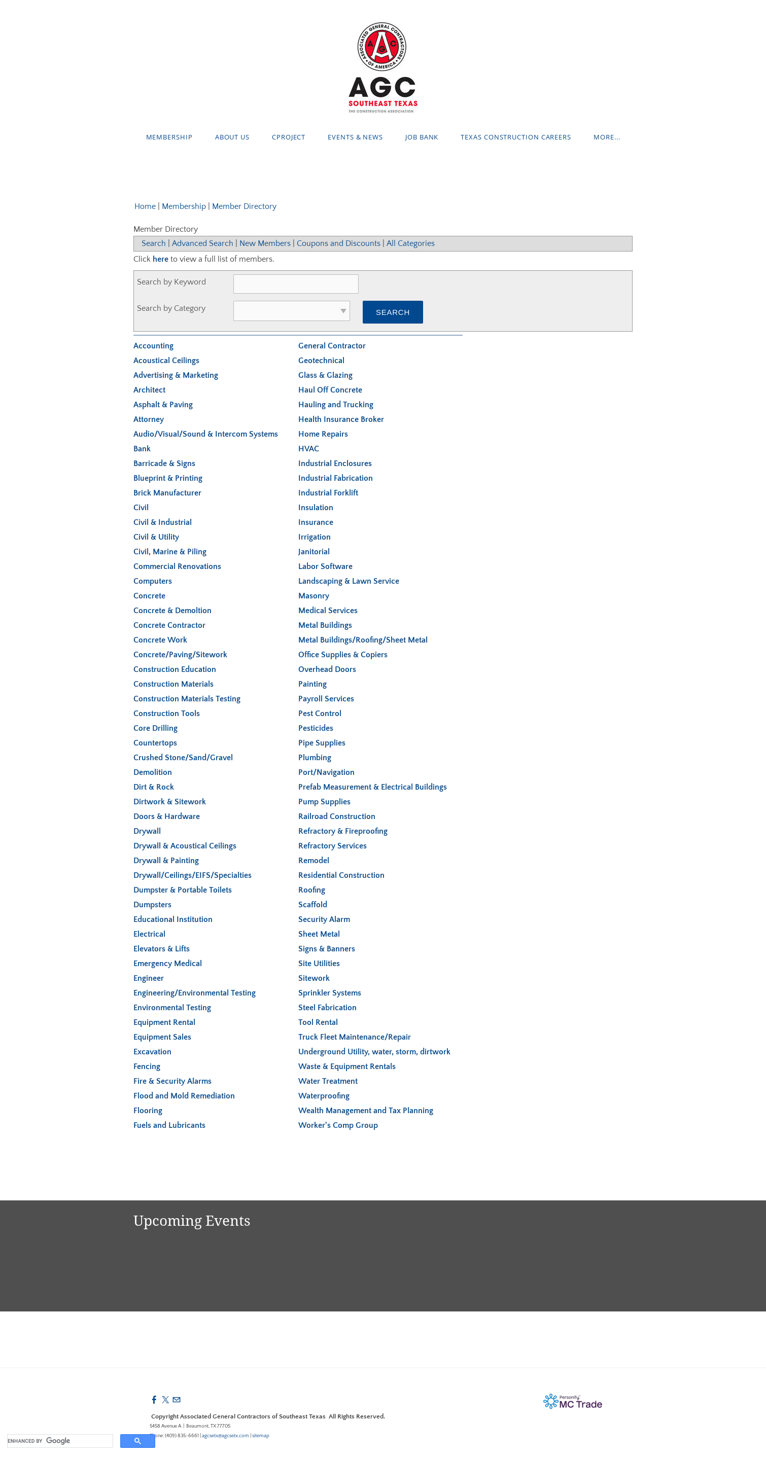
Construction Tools (166, 713)
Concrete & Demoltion (172, 610)
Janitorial (314, 551)
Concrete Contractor (169, 625)
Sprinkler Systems (329, 993)
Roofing (311, 890)
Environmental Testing (172, 1007)
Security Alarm (324, 919)
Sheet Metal (319, 934)
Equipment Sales (162, 1037)
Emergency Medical (167, 963)
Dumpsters (152, 904)
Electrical (149, 934)
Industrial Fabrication (335, 478)
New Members (265, 243)
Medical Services (328, 610)
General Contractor (332, 345)
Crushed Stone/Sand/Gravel (183, 757)
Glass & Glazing (325, 375)
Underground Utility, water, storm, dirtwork (374, 1051)
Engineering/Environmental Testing (194, 993)
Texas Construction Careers (516, 136)
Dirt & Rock (153, 787)
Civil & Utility (156, 537)
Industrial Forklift (328, 492)
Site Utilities (319, 963)
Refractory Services (332, 845)
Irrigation (314, 537)
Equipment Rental (164, 1022)
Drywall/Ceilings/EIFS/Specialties (192, 875)
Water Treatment (328, 1081)
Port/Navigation (326, 772)
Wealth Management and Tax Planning (365, 1110)
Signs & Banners (326, 948)
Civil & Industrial (162, 522)
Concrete (149, 595)
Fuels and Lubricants (169, 1125)
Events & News (355, 136)
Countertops (155, 743)
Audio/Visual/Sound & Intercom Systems (205, 434)
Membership (169, 136)
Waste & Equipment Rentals (347, 1066)
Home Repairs (323, 434)
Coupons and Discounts (338, 243)
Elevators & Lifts (161, 948)
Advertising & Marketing (175, 375)
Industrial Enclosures (335, 463)
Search (154, 243)
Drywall (147, 831)
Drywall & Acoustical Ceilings (184, 845)
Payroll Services (326, 698)
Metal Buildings (325, 625)
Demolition (152, 772)
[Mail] (176, 1400)
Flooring (147, 1110)
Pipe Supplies (321, 743)
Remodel (313, 860)
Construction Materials (173, 684)
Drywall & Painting (166, 860)
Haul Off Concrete (330, 390)
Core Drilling (155, 728)
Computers (152, 581)
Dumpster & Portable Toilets (182, 890)
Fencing (146, 1066)
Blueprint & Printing (167, 478)
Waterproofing (324, 1095)
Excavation (152, 1051)
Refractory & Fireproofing (343, 831)
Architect (149, 390)
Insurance (315, 522)
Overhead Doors (327, 669)
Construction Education (174, 669)
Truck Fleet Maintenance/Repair (354, 1037)
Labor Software (325, 566)
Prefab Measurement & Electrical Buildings (372, 787)
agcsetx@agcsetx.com (225, 1436)
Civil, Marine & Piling (169, 551)
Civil (141, 507)
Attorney (148, 419)
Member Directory (244, 206)
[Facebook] (154, 1400)
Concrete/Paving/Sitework (180, 654)
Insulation (315, 507)
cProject (288, 136)
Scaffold (312, 904)
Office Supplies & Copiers (343, 654)
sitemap (260, 1436)
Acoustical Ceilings (166, 360)
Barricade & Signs (164, 463)
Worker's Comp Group (338, 1125)
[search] (59, 1441)
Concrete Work (160, 640)
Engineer (148, 978)
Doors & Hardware (166, 816)
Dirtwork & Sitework (169, 801)
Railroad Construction (336, 816)
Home (145, 206)
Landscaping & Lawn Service (348, 581)
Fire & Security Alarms (172, 1081)
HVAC (308, 448)
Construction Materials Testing (186, 698)
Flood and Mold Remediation (184, 1095)
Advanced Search (202, 243)
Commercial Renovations (177, 566)
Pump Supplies (324, 801)
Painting (312, 684)
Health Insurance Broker (341, 419)
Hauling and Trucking (335, 404)
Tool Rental (318, 1022)
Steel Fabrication (327, 1007)
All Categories (411, 243)
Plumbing (314, 757)
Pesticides (315, 728)
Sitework (314, 978)
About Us (232, 136)
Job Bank (421, 136)
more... (607, 136)
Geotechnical (321, 360)
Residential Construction (341, 875)
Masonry (313, 595)
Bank (142, 448)
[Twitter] (165, 1400)
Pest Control (319, 713)
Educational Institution (173, 919)
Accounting (153, 345)
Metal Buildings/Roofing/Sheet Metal (363, 640)
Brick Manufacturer (167, 492)
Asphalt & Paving (163, 404)
